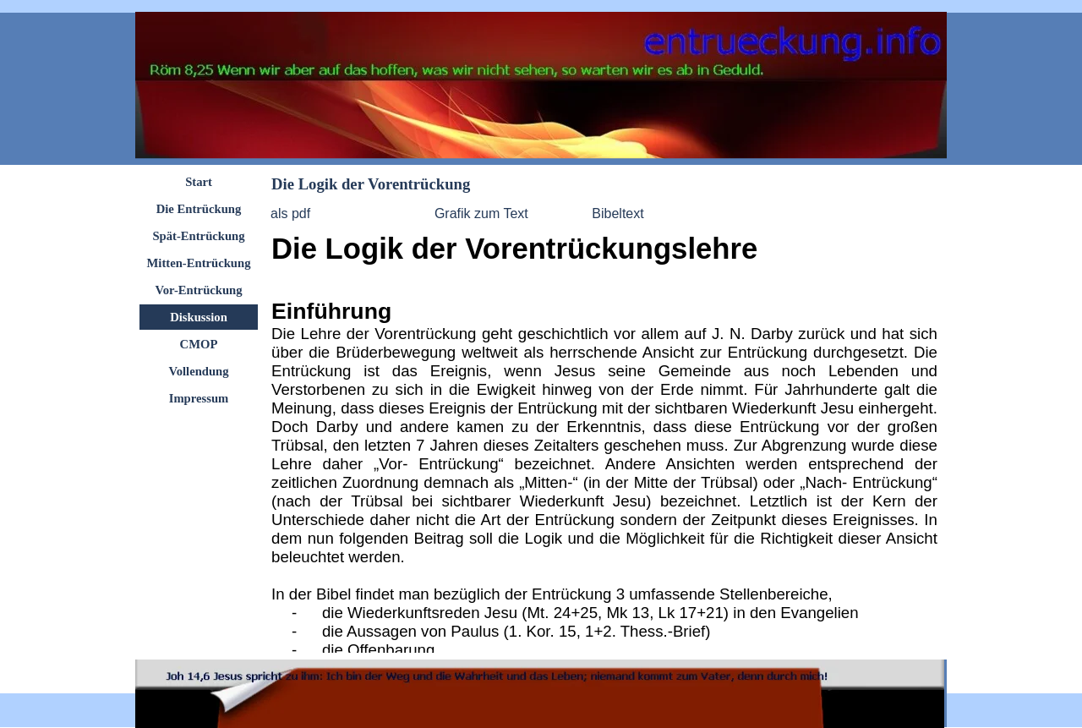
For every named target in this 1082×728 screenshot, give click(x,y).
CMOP (199, 344)
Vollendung (198, 371)
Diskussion (198, 317)
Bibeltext (617, 213)
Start (198, 182)
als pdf (290, 213)
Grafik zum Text (481, 213)
